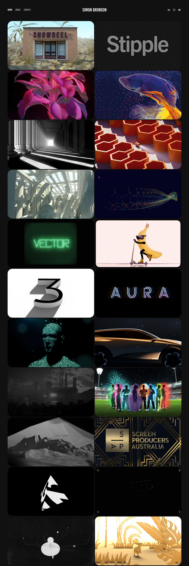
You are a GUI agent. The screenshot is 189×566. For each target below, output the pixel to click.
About (17, 9)
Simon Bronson (94, 9)
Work (10, 9)
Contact (27, 9)
